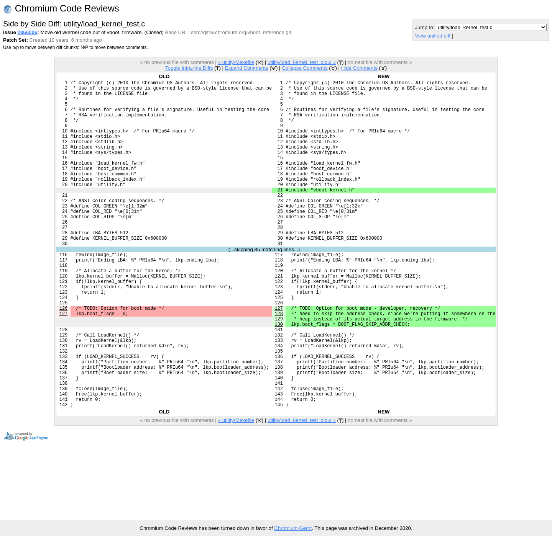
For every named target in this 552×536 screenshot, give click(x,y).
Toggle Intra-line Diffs (189, 68)
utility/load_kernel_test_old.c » (302, 62)
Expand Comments (246, 68)
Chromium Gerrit (293, 528)
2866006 (28, 32)
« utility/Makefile (236, 62)
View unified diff (432, 36)
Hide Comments (359, 68)
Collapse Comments (304, 68)
